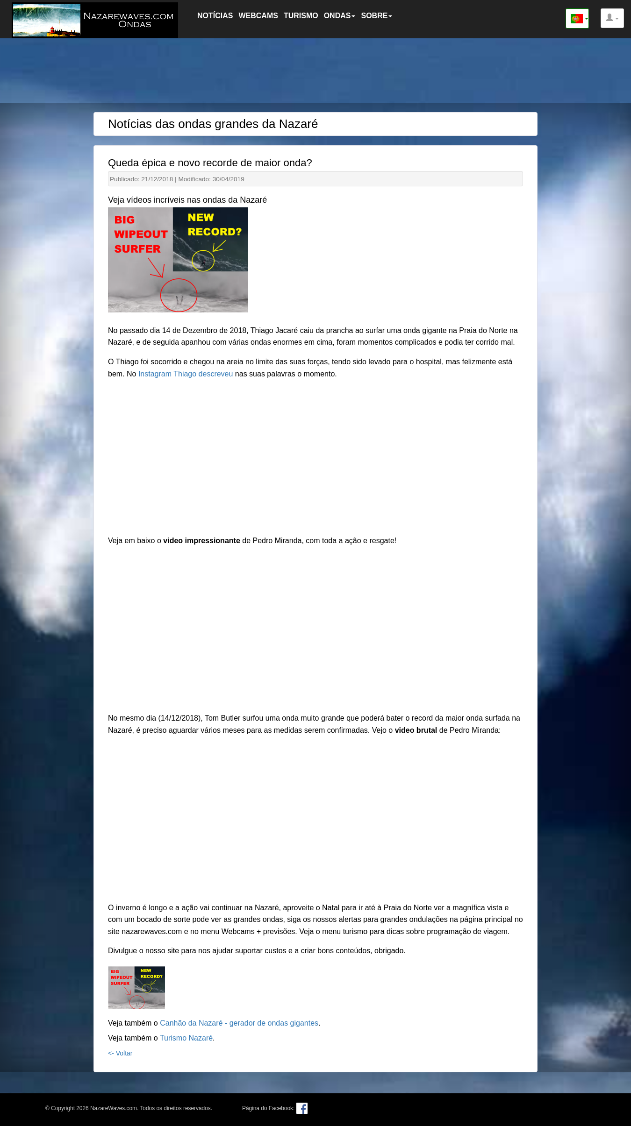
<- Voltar (120, 1053)
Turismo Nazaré (186, 1038)
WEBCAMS (258, 16)
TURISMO (301, 16)
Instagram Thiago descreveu (185, 374)
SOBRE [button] (376, 16)
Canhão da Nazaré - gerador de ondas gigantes (239, 1023)
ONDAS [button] (340, 16)
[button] (612, 18)
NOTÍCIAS (215, 16)
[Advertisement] (315, 72)
